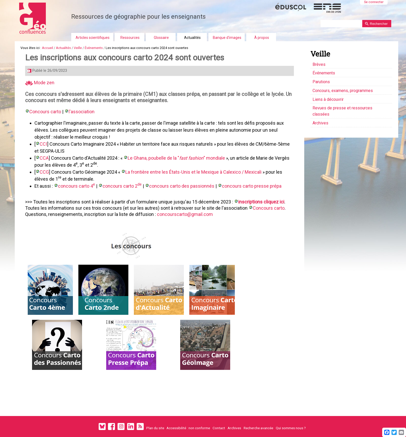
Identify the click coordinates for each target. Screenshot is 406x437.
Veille (78, 48)
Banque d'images (227, 38)
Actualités (192, 38)
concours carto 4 (76, 186)
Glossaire (161, 38)
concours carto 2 (122, 186)
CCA (44, 158)
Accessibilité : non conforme (188, 428)
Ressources (130, 38)
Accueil (47, 48)
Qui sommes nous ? (291, 428)
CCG (44, 172)
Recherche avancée (258, 428)
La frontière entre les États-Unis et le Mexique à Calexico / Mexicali (194, 172)
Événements (94, 48)
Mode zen (40, 82)
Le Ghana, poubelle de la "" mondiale (176, 158)
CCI (43, 144)
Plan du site (155, 428)
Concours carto (45, 111)
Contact (219, 428)
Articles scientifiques (93, 38)
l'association (82, 111)
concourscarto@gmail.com (185, 214)
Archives (234, 428)
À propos (261, 38)
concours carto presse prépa (252, 186)
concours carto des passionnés (182, 186)
